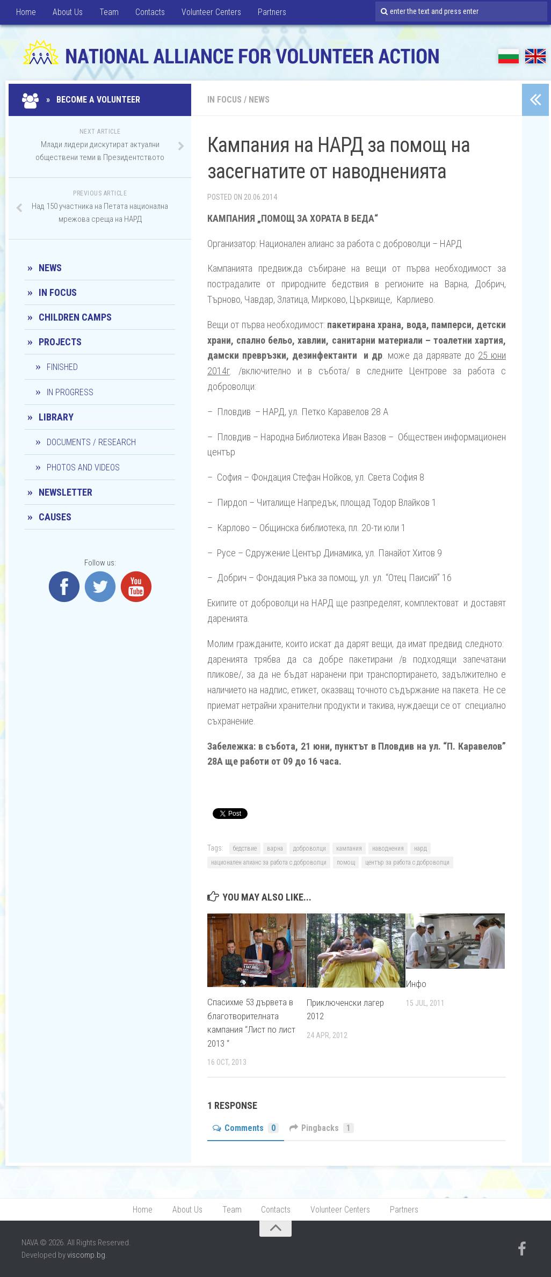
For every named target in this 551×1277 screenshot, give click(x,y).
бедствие (245, 848)
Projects (60, 341)
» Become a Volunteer (82, 100)
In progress (70, 392)
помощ (346, 862)
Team (107, 13)
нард (420, 848)
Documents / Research (91, 442)
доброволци (309, 848)
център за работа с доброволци (407, 862)
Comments (246, 1128)
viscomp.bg (86, 1255)
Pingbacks (322, 1128)
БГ (508, 56)
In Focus (224, 100)
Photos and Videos (83, 467)
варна (275, 848)
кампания (349, 848)
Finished (62, 367)
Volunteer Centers (209, 13)
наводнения (388, 848)
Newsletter (65, 492)
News (259, 100)
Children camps (75, 317)
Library (56, 417)
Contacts (147, 13)
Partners (271, 13)
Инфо (416, 983)
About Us (66, 13)
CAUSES (55, 517)
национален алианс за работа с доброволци (269, 862)
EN (535, 56)
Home (25, 13)
